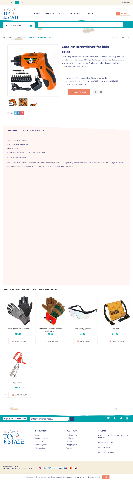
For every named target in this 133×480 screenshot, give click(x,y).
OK (105, 477)
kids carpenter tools (74, 81)
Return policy (39, 441)
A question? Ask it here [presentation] (34, 130)
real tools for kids (107, 81)
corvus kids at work (74, 84)
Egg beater (17, 382)
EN (17, 3)
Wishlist (69, 448)
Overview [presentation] (12, 130)
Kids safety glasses (83, 328)
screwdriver (99, 78)
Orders (69, 441)
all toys (91, 81)
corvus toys (70, 78)
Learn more (95, 477)
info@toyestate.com (105, 442)
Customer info (71, 435)
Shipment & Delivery (42, 438)
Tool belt (115, 328)
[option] (12, 102)
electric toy (85, 78)
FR (11, 3)
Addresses (70, 438)
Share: (10, 113)
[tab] (12, 130)
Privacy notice (40, 448)
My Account (126, 3)
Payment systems (41, 445)
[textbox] (80, 24)
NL (5, 3)
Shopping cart (71, 445)
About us (38, 435)
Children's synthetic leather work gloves (50, 329)
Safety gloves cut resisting (18, 328)
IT (23, 3)
